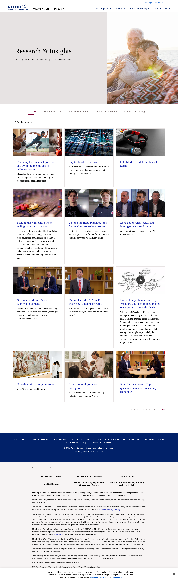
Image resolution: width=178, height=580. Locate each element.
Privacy (14, 440)
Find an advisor (162, 8)
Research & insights (140, 8)
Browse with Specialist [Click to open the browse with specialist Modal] (102, 443)
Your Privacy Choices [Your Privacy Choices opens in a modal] (75, 443)
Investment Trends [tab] (108, 111)
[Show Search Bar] (168, 3)
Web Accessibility (40, 440)
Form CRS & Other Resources (111, 440)
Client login (148, 3)
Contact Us (77, 440)
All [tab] (31, 111)
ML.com (90, 440)
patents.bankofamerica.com (92, 452)
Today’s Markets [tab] (50, 111)
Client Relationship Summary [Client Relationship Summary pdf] (109, 510)
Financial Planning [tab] (137, 111)
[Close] (174, 574)
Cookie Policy (117, 577)
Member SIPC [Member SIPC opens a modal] (59, 535)
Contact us (159, 3)
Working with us (103, 8)
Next (162, 410)
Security (25, 440)
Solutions (120, 8)
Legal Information (60, 440)
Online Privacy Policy (99, 577)
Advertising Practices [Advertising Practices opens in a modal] (154, 440)
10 (153, 410)
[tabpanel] (89, 267)
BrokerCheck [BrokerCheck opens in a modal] (135, 440)
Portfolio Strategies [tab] (78, 111)
